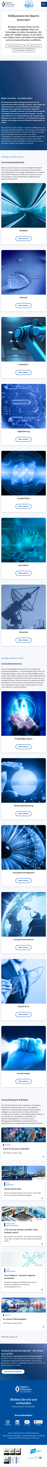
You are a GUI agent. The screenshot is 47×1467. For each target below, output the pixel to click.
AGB (4, 1436)
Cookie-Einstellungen (29, 1436)
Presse (10, 1433)
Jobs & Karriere (19, 1433)
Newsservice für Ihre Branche (23, 1407)
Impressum (35, 1438)
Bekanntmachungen (14, 1436)
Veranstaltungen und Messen (23, 50)
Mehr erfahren (23, 239)
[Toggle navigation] (44, 4)
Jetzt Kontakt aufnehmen (13, 1372)
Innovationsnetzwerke (14, 46)
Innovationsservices (33, 46)
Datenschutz (26, 1438)
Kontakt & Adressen (32, 1433)
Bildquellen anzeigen (8, 1337)
